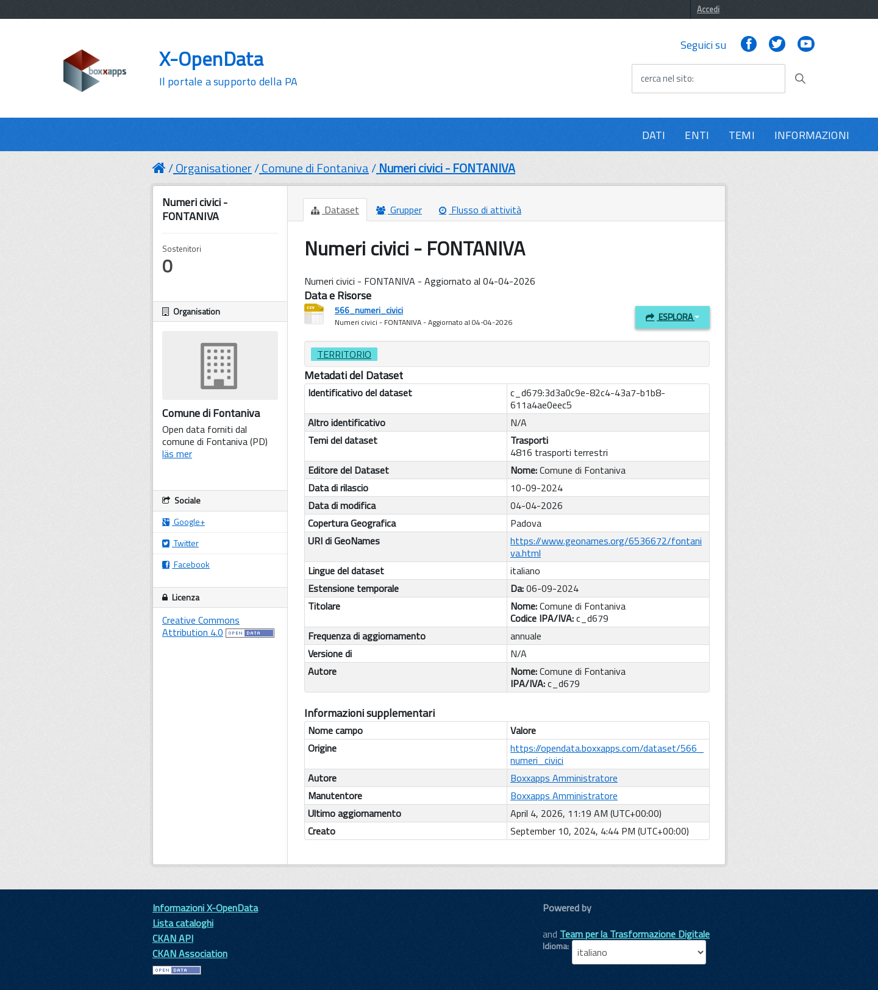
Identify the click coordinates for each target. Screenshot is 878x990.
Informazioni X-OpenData (205, 907)
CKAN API (172, 938)
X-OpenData (228, 68)
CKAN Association (189, 953)
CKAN (563, 921)
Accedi (708, 9)
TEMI (742, 135)
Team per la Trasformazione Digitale (635, 934)
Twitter (180, 542)
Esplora (672, 316)
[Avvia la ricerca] (800, 78)
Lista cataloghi (182, 923)
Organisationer (214, 167)
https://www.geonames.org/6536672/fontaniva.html (606, 546)
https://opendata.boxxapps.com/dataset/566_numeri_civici (607, 754)
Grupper (399, 209)
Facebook (186, 564)
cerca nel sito (666, 79)
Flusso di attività (480, 209)
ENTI (697, 135)
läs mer (177, 453)
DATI (654, 135)
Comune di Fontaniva (315, 167)
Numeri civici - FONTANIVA (447, 167)
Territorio (344, 354)
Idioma (555, 946)
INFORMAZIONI (811, 135)
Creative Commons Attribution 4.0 (201, 626)
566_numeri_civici (369, 310)
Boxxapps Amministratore (564, 778)
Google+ (183, 521)
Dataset (335, 209)
